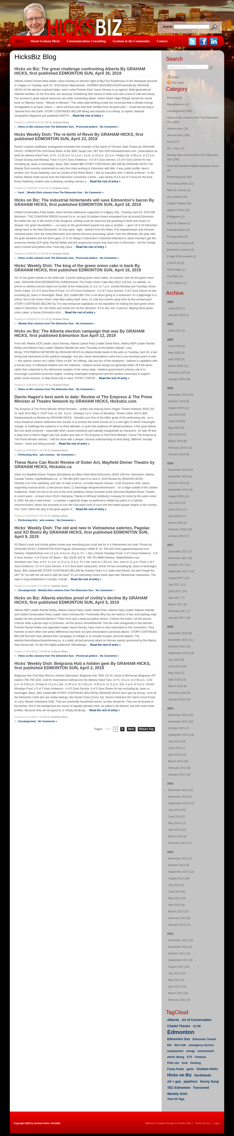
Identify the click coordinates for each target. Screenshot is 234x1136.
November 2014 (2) (180, 796)
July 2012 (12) (177, 973)
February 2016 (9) (179, 693)
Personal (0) (174, 98)
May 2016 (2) (176, 673)
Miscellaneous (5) (178, 104)
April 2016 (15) (177, 679)
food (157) (173, 142)
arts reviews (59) (177, 197)
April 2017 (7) (176, 598)
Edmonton (180, 1032)
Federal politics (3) (178, 230)
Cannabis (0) (175, 276)
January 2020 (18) (179, 379)
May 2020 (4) (176, 352)
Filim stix (173, 1063)
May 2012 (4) (176, 980)
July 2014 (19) (177, 810)
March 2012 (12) (178, 993)
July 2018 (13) (177, 503)
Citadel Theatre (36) (179, 203)
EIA (169, 1045)
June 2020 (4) (176, 346)
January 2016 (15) (179, 699)
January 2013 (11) (179, 924)
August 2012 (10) (178, 966)
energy (190, 1051)
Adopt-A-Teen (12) (178, 210)
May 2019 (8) (176, 428)
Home (19, 41)
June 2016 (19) (177, 666)
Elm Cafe (180, 1045)
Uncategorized (27, 590)
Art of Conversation (197, 1020)
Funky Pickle (175, 1069)
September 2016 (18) (181, 653)
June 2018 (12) (177, 509)
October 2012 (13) (179, 953)
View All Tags (176, 1099)
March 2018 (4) (177, 523)
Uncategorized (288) (179, 111)
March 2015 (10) (178, 761)
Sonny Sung (209, 1081)
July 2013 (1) (176, 885)
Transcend (201, 1087)
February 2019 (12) (180, 447)
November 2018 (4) (180, 476)
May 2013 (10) (177, 898)
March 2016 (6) (177, 686)
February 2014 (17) (180, 843)
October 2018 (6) (178, 483)
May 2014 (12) (177, 823)
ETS (189, 1057)
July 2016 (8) (176, 659)
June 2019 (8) (176, 421)
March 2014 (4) (177, 836)
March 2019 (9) (177, 441)
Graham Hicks (207, 1069)
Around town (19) (177, 128)
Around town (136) (178, 135)
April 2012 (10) (177, 986)
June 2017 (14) (177, 591)
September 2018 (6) (180, 489)
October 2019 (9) (178, 401)
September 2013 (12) (181, 872)
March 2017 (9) (177, 604)
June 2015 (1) (176, 748)
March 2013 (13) (178, 911)
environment (205, 1051)
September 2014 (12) (181, 803)
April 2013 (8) (176, 905)
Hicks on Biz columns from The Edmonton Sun (46, 126)
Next (131, 729)
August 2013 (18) (178, 878)
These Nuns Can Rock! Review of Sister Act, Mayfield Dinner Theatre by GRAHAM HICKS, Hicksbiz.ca (84, 464)
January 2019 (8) (178, 454)
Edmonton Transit (204, 1039)
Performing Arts (28, 454)
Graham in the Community (131, 41)
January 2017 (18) (179, 617)
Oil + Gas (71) (175, 148)
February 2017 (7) (179, 611)
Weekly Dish (177, 1094)
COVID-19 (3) (175, 263)
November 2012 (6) (180, 947)
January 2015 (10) (179, 774)
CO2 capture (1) (177, 283)
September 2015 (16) (181, 735)
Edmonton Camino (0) (180, 243)
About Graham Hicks (45, 41)
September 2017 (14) (181, 571)
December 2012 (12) (181, 940)
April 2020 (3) (176, 359)
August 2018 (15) (178, 496)
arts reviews (47, 454)
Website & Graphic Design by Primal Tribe (168, 1123)
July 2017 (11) (177, 584)
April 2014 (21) (177, 830)
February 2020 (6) (179, 372)
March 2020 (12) (178, 366)
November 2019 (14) (181, 394)
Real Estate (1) (176, 269)
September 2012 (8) (180, 960)
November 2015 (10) (181, 721)
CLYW (197, 1026)
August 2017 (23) (178, 578)
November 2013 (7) (180, 858)
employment (175, 1051)
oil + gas (174, 1081)
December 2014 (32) (181, 790)
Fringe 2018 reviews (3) (181, 256)
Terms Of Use (202, 1123)
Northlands (202, 1075)
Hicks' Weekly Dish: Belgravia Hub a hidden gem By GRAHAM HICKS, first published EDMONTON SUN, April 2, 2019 (82, 665)
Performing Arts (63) (179, 177)
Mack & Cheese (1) (179, 190)
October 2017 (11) (179, 565)
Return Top (146, 729)
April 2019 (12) (177, 434)
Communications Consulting (86, 41)
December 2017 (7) (180, 551)
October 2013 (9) (178, 865)
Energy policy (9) (177, 236)
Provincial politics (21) (180, 183)
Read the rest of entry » (88, 115)
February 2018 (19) (180, 529)
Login (216, 1123)
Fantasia (200, 1057)
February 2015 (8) (179, 768)
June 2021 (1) (176, 330)
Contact (162, 41)
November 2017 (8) (180, 558)
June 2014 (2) (176, 816)
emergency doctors (201, 1045)
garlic (190, 1069)
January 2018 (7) (178, 536)
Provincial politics (86, 126)
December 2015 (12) (181, 715)
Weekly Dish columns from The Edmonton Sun (54, 192)
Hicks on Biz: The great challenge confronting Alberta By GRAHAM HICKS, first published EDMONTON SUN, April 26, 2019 (79, 71)
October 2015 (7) (178, 728)
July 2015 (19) (177, 741)
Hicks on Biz (179, 1075)
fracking (195, 1063)
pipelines (191, 1081)
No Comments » (109, 126)
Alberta (173, 1020)
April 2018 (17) (177, 516)
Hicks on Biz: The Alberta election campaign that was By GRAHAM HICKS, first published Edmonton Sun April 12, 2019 (79, 333)
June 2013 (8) (176, 891)
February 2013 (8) (179, 918)
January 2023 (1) (178, 315)
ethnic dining (175, 1057)
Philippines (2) (176, 216)
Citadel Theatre (178, 1026)
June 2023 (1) (176, 308)
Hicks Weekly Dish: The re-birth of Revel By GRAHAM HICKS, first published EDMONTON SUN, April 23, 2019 (78, 136)
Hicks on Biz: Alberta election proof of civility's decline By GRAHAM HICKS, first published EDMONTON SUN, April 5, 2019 (80, 600)
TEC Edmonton (178, 1087)
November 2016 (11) (181, 640)
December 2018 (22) (181, 470)
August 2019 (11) (178, 408)
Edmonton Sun (178, 1039)
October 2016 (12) (179, 646)
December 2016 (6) (180, 633)
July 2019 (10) (177, 414)
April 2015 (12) (177, 754)
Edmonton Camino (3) (180, 250)
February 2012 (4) (179, 1000)
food (21, 192)
